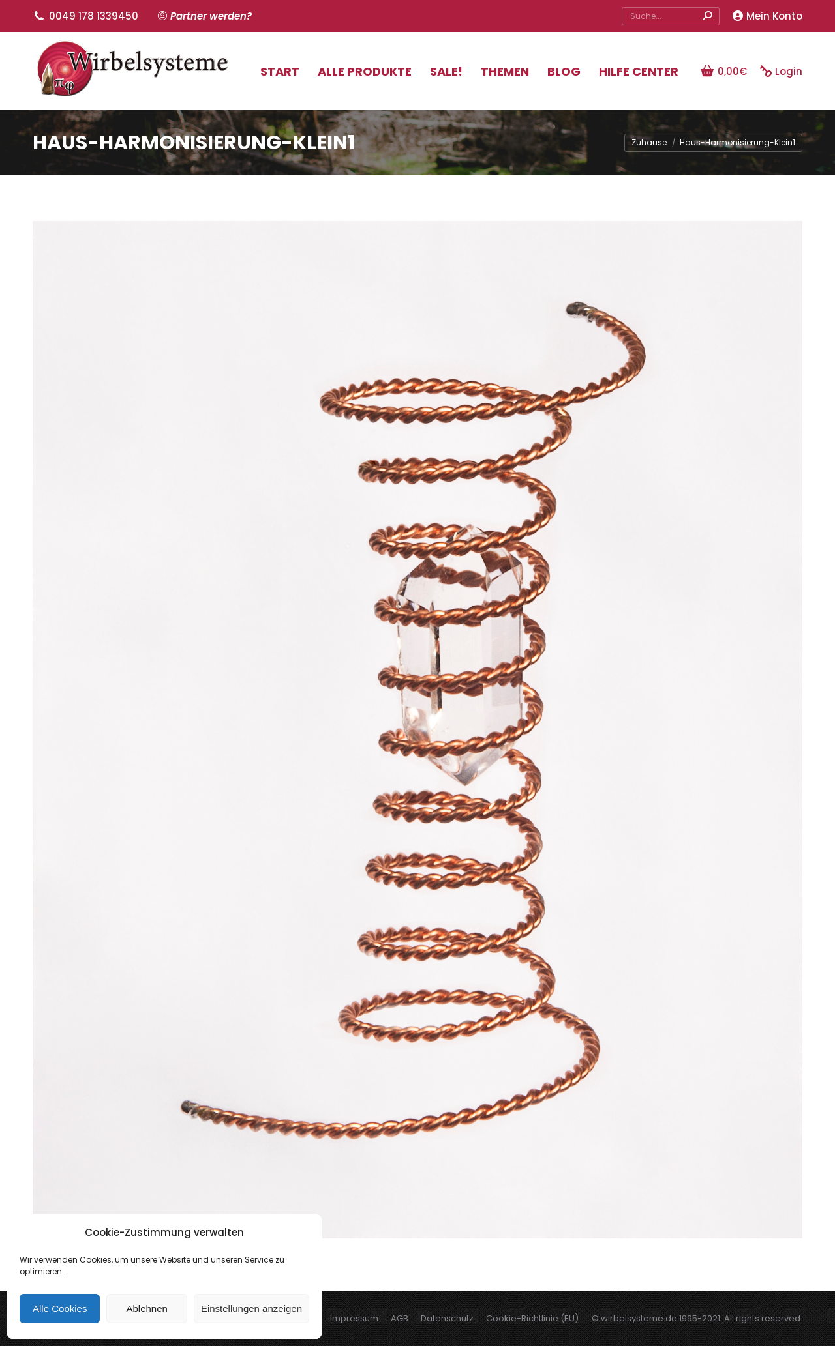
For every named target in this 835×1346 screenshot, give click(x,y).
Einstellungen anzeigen (251, 1308)
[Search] (671, 16)
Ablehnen (146, 1308)
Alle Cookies (60, 1308)
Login (781, 71)
